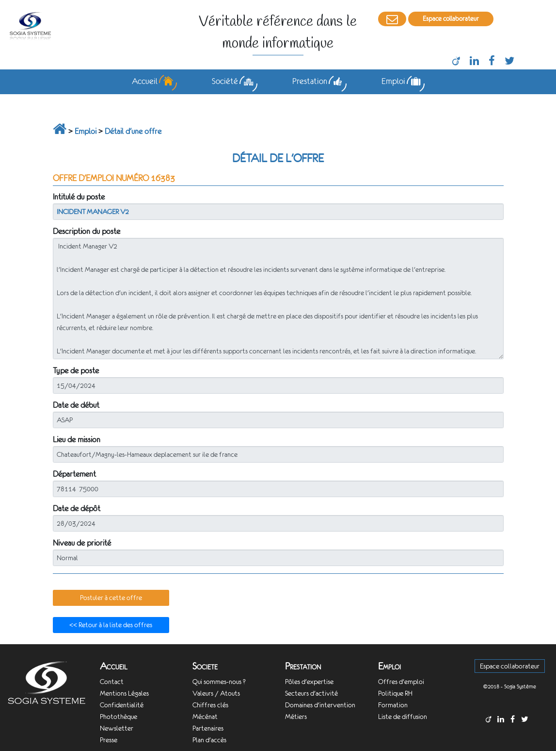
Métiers (296, 716)
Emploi (85, 131)
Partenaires (207, 728)
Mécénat (205, 716)
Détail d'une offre (133, 131)
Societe (205, 666)
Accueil (113, 666)
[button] (111, 598)
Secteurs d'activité (311, 693)
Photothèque (118, 716)
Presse (108, 740)
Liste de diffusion (402, 716)
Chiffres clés (210, 705)
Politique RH (395, 693)
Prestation (303, 666)
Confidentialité (121, 705)
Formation (393, 705)
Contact (112, 681)
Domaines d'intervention (320, 705)
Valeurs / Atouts (216, 693)
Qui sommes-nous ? (219, 681)
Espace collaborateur (451, 18)
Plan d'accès (209, 740)
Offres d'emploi (401, 681)
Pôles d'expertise (309, 681)
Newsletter (116, 728)
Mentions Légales (124, 693)
